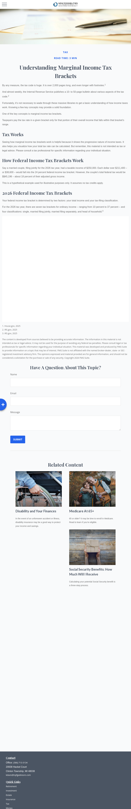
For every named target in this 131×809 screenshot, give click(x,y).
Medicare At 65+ (81, 511)
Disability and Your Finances (35, 511)
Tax (7, 803)
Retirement (11, 786)
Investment (11, 790)
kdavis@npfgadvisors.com (18, 775)
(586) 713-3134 (20, 762)
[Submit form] (17, 439)
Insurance (10, 799)
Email (13, 393)
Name (13, 374)
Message (15, 412)
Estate (9, 795)
